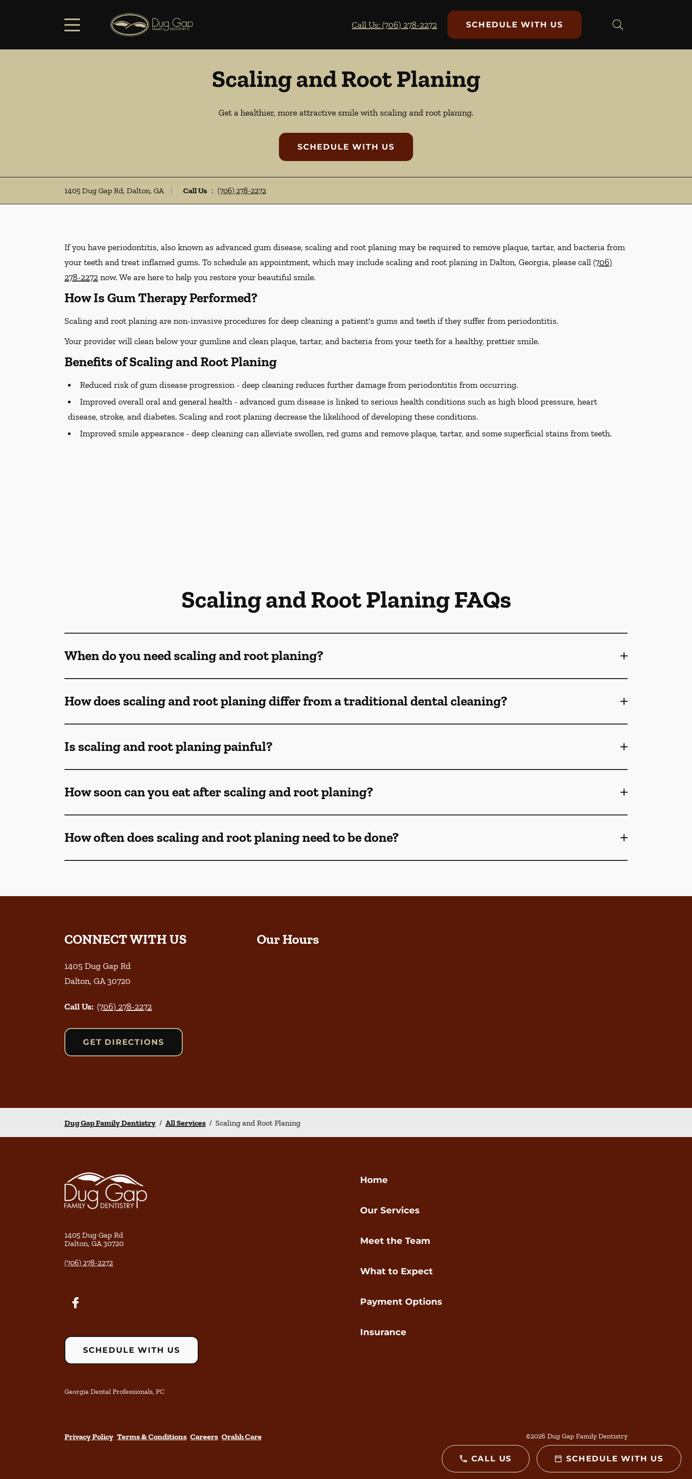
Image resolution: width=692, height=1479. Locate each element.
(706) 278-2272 (242, 190)
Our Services (390, 1210)
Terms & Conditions (152, 1436)
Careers (204, 1436)
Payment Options (401, 1301)
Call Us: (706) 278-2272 (394, 24)
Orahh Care (242, 1436)
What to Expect (396, 1271)
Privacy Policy (88, 1436)
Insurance (383, 1332)
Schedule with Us (514, 25)
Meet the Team (395, 1240)
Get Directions (123, 1042)
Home (374, 1180)
